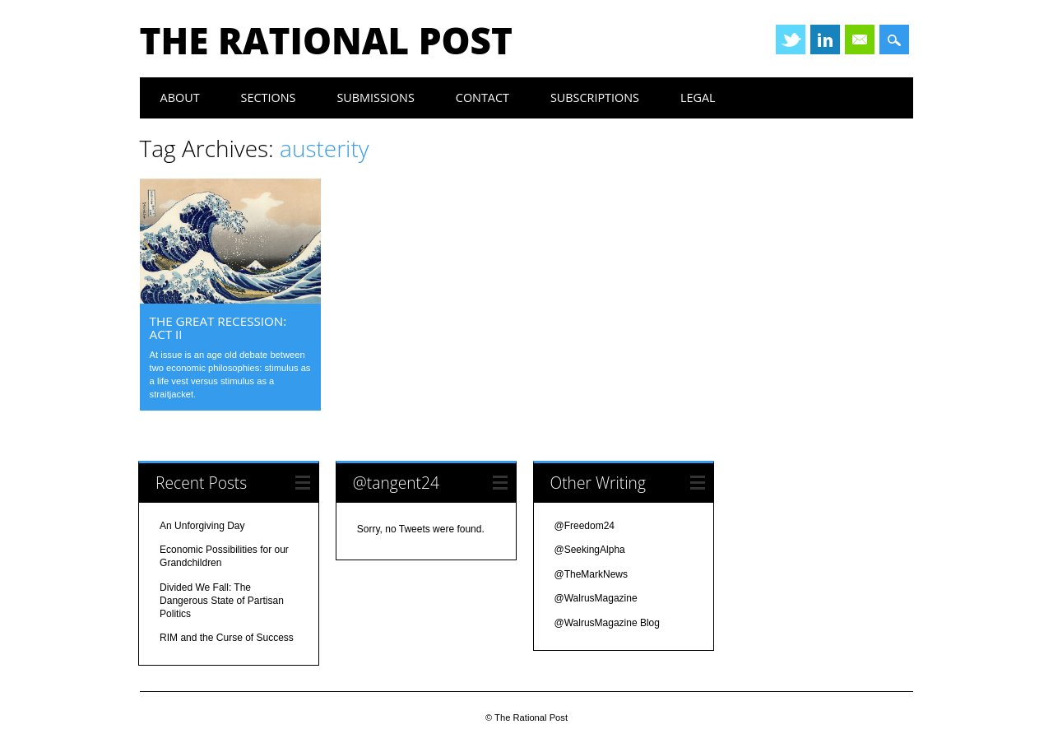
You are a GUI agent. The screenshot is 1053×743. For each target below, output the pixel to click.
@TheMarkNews (591, 574)
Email (859, 39)
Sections (268, 97)
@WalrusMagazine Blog (607, 623)
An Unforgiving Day (202, 526)
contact (482, 97)
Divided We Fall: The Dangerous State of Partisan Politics (222, 601)
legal (698, 97)
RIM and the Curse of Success (227, 637)
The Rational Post (326, 40)
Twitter (790, 39)
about (180, 97)
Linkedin (825, 39)
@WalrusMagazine (596, 598)
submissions (375, 97)
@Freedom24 (584, 526)
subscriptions (594, 97)
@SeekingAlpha (589, 549)
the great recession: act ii (218, 327)
